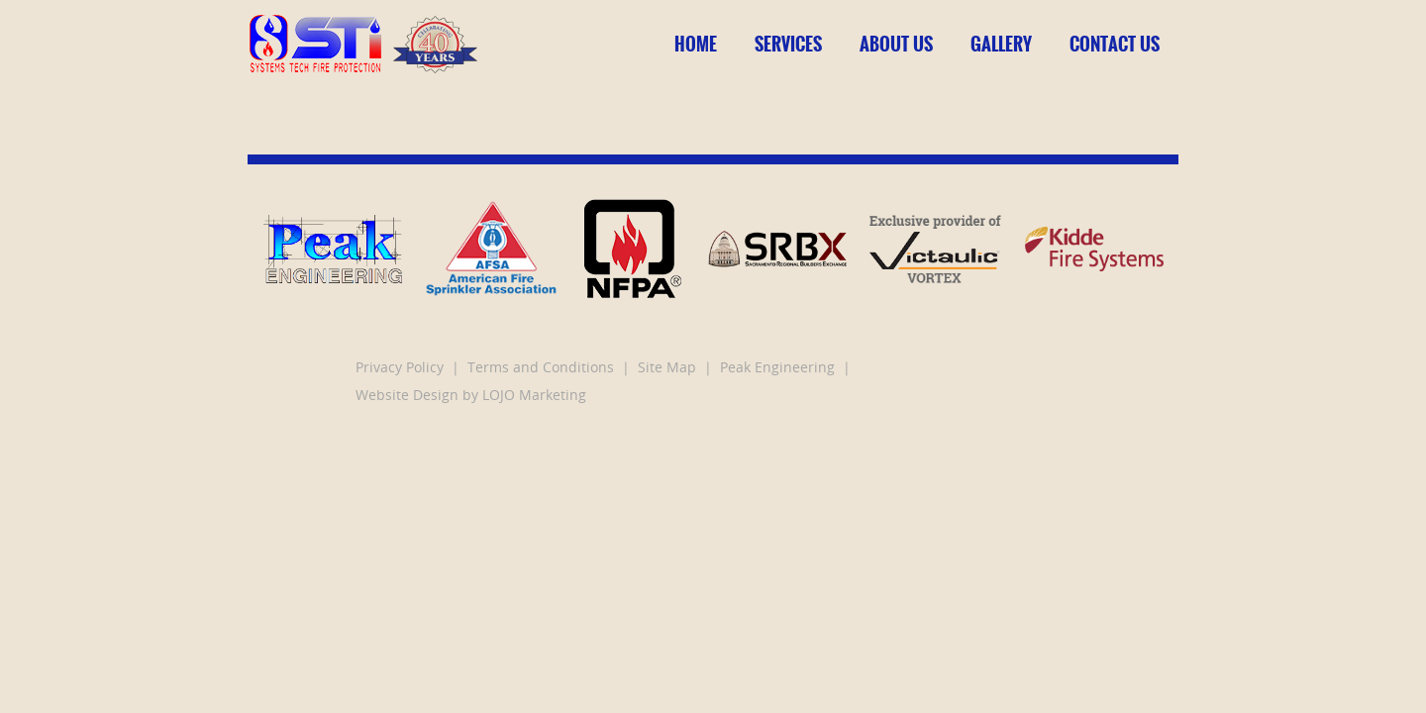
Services (788, 44)
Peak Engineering (777, 368)
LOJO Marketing (534, 396)
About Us (896, 44)
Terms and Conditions (540, 368)
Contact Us (1115, 44)
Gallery (1001, 44)
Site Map (667, 368)
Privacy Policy (400, 368)
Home (695, 44)
